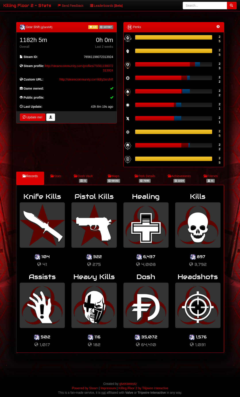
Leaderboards (106, 5)
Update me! (32, 117)
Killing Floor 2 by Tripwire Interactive (143, 388)
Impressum (108, 388)
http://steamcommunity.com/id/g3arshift (86, 79)
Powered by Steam (85, 388)
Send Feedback (70, 5)
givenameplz (128, 383)
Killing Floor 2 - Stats (27, 5)
